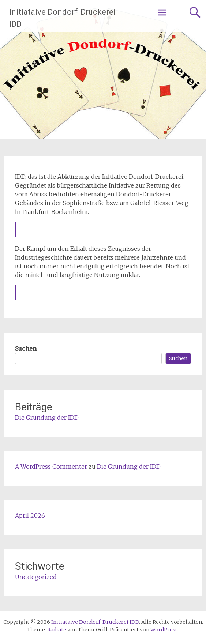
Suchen (26, 348)
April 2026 (30, 515)
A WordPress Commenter (51, 466)
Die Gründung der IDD (47, 417)
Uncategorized (36, 577)
